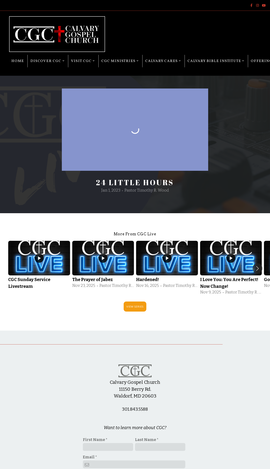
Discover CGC (47, 61)
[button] (257, 268)
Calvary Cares (163, 61)
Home (17, 61)
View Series (134, 306)
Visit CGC (83, 61)
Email (89, 457)
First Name (94, 439)
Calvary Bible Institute (216, 61)
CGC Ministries (120, 61)
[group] (39, 268)
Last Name (145, 439)
